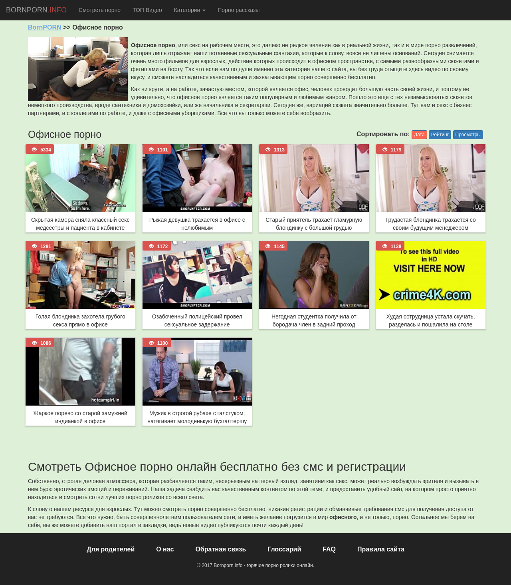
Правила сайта (380, 549)
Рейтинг (440, 134)
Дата (419, 134)
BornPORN (44, 27)
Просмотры (468, 134)
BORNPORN (36, 10)
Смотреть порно (100, 10)
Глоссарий (284, 549)
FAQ (329, 549)
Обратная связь (220, 549)
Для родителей (111, 549)
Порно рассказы (238, 10)
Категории (190, 10)
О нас (165, 549)
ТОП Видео (147, 10)
